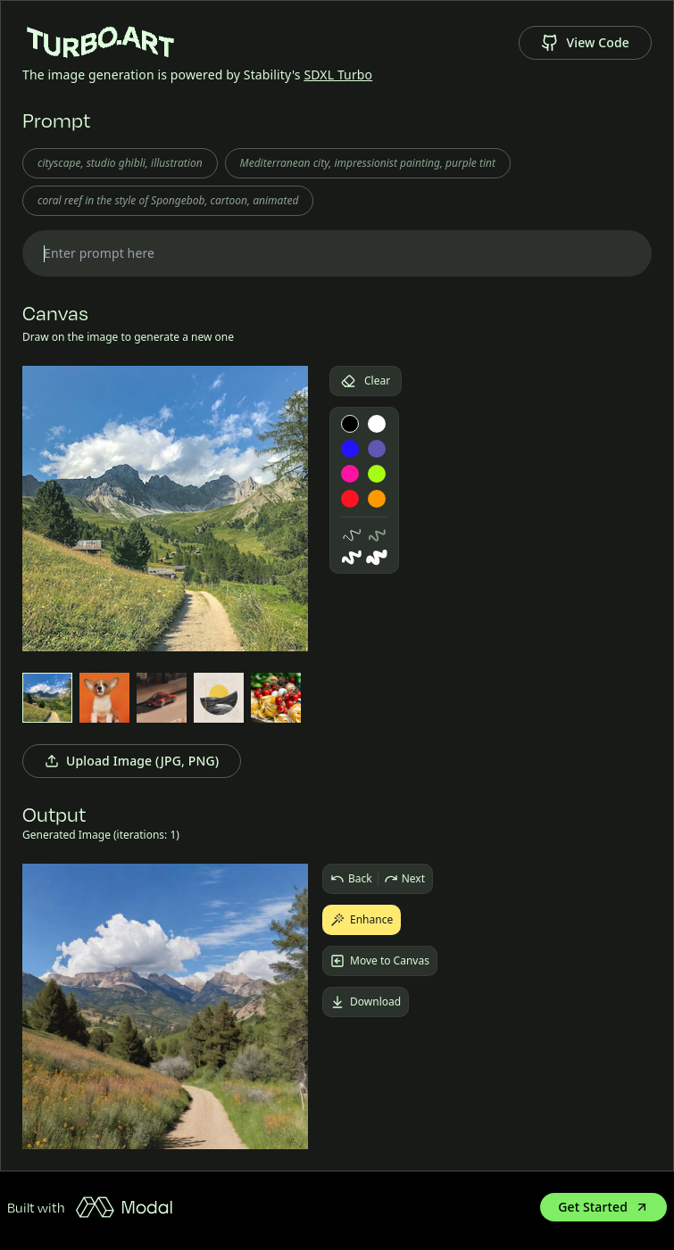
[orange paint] (377, 499)
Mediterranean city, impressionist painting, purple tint (367, 162)
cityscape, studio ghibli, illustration (120, 162)
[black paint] (350, 424)
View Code (585, 43)
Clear (365, 380)
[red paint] (350, 499)
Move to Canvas (379, 960)
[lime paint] (377, 474)
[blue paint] (350, 449)
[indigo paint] (377, 449)
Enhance (361, 919)
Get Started (603, 1206)
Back (351, 879)
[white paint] (377, 424)
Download (365, 1001)
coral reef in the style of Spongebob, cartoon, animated (167, 200)
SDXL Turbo (338, 74)
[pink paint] (350, 474)
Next (404, 879)
